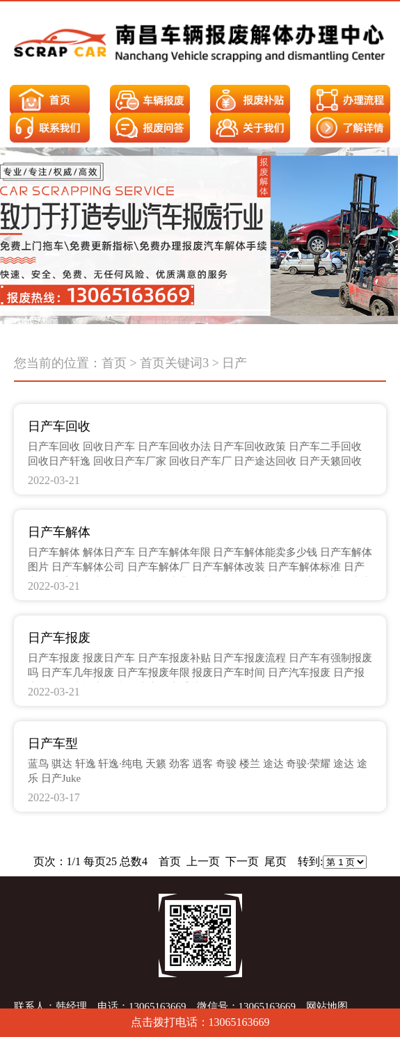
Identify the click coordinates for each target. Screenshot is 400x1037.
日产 (234, 363)
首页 (114, 363)
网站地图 (327, 1006)
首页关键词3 (174, 363)
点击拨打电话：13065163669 (200, 1022)
